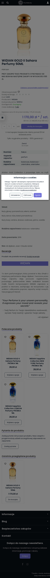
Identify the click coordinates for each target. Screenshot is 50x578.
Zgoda (37, 195)
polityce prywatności (28, 190)
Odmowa (27, 195)
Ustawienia (15, 195)
